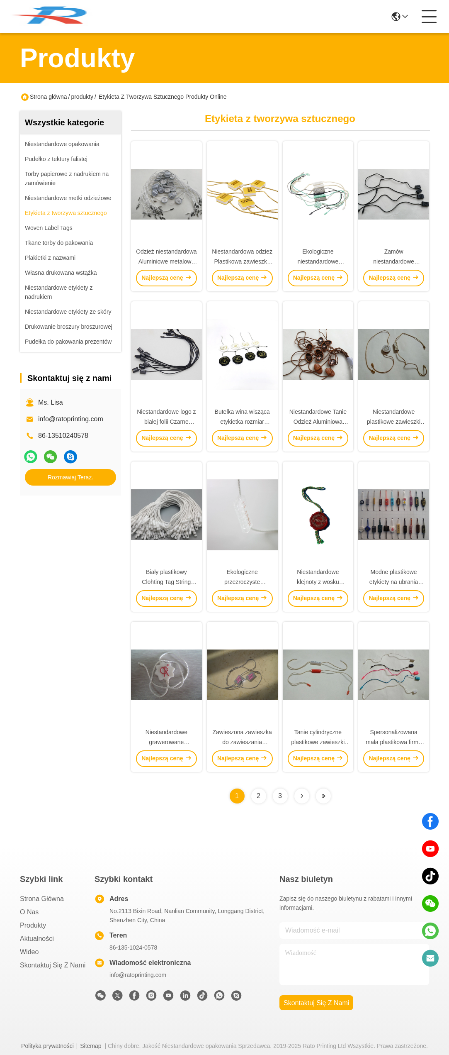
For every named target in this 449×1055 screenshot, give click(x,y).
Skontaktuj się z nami (52, 965)
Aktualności (37, 938)
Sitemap (90, 1046)
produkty (82, 96)
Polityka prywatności (47, 1046)
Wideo (29, 951)
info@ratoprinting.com (70, 418)
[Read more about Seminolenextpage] (301, 796)
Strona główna (48, 96)
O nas (29, 912)
